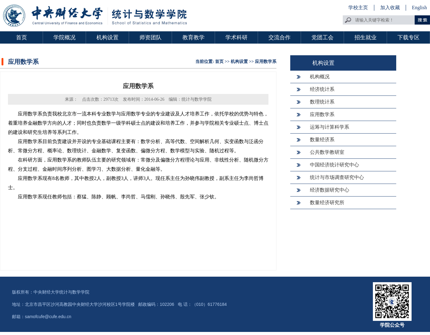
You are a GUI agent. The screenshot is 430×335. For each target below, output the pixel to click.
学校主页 (358, 7)
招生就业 (365, 37)
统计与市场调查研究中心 (337, 177)
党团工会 (322, 37)
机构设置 (107, 37)
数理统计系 (322, 101)
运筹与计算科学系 (329, 127)
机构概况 (320, 76)
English (419, 7)
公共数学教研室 (327, 152)
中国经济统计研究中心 (334, 164)
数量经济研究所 (327, 202)
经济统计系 (322, 89)
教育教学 (193, 37)
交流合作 (279, 37)
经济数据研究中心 (329, 190)
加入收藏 (390, 7)
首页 (21, 37)
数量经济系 (322, 139)
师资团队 (150, 37)
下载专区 (408, 37)
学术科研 (236, 37)
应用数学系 (265, 61)
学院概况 (64, 37)
